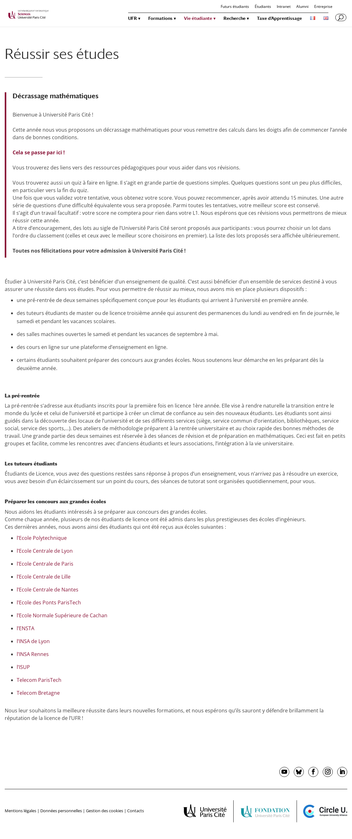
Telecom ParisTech (39, 679)
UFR (132, 18)
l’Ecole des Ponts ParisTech (49, 602)
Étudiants (263, 7)
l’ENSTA (25, 628)
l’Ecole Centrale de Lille (44, 576)
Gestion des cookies (104, 810)
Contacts (135, 810)
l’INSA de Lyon (33, 641)
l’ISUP (23, 667)
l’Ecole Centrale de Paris (45, 563)
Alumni (302, 7)
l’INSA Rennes (33, 654)
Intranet (284, 7)
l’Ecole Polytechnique (42, 537)
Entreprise (323, 7)
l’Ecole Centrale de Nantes (47, 589)
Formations (160, 18)
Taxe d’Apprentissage (279, 18)
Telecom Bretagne (38, 692)
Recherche (235, 18)
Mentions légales (20, 810)
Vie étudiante (198, 18)
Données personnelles (61, 810)
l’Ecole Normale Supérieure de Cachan (62, 615)
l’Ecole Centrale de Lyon (45, 550)
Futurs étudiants (235, 7)
